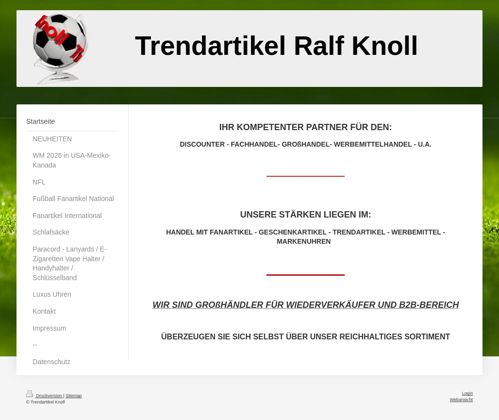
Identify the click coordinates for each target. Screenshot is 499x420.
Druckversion (44, 395)
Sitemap (74, 395)
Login (467, 393)
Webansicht (461, 399)
